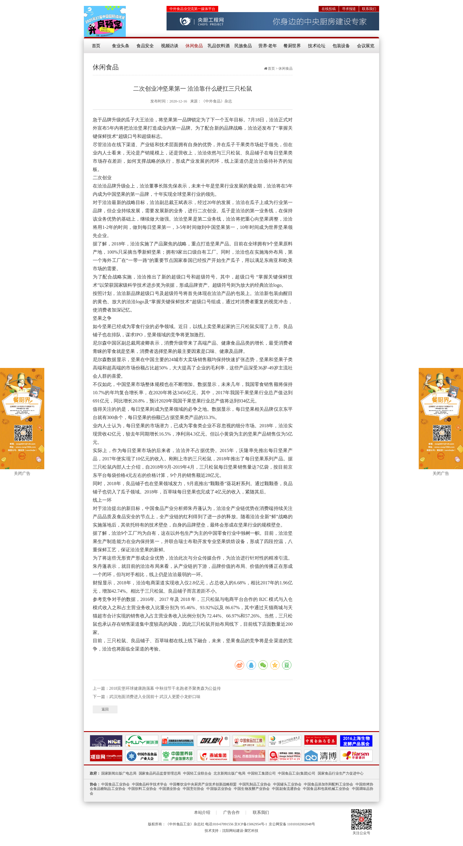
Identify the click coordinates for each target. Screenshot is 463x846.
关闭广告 (22, 473)
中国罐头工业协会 (287, 784)
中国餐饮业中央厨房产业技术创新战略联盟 (203, 784)
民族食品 (243, 45)
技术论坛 (317, 45)
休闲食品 (194, 45)
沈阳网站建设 (232, 831)
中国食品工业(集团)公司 (296, 773)
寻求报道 (349, 9)
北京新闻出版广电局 (229, 773)
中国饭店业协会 (218, 789)
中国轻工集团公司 (261, 773)
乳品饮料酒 (219, 45)
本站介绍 (202, 813)
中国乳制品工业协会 (255, 784)
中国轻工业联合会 (197, 773)
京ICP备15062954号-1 (250, 824)
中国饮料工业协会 (142, 789)
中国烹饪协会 (193, 789)
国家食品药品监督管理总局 (160, 773)
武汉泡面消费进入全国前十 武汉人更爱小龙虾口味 (154, 697)
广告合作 (231, 813)
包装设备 (341, 45)
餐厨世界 (292, 45)
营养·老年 (267, 45)
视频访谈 (170, 45)
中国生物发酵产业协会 (252, 789)
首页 (96, 45)
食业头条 (121, 45)
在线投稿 (329, 9)
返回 (105, 709)
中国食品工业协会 (115, 784)
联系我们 (369, 9)
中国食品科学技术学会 (149, 784)
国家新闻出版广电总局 (118, 773)
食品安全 (145, 45)
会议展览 (366, 45)
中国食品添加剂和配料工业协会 (328, 784)
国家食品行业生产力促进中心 (340, 773)
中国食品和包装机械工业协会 (326, 789)
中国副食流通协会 (286, 789)
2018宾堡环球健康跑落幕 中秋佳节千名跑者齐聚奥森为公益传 (165, 688)
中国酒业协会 (169, 789)
